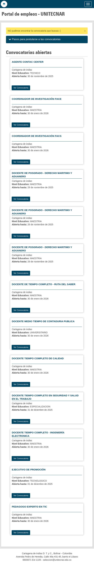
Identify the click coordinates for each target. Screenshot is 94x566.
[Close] (85, 31)
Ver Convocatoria (20, 88)
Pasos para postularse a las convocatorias (35, 39)
